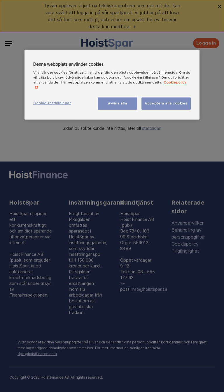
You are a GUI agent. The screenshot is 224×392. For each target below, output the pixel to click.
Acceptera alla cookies (166, 103)
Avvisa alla (117, 103)
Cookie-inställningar (52, 103)
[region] (112, 85)
